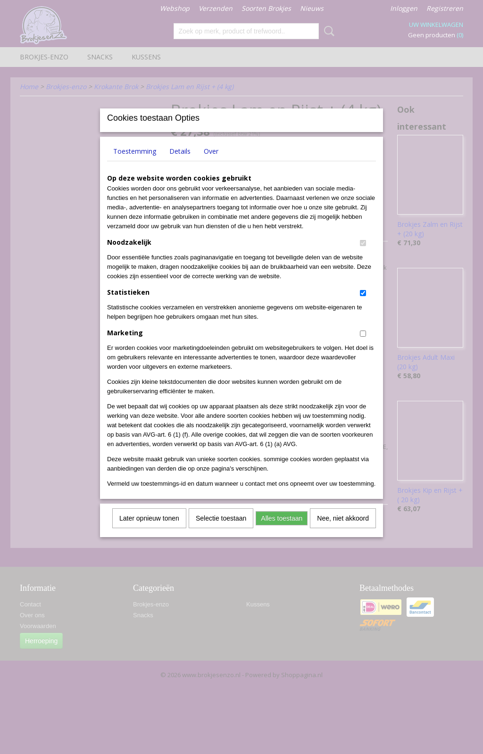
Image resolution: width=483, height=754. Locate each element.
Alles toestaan (281, 530)
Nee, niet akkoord (343, 530)
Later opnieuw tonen (149, 530)
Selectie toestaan (221, 530)
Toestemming (134, 163)
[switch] (363, 255)
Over (211, 163)
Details (180, 163)
